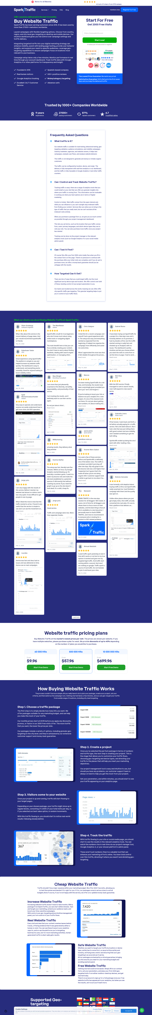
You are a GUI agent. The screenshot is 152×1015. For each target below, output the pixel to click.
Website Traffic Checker (86, 965)
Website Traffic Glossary (86, 994)
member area (115, 10)
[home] (26, 10)
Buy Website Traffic (84, 991)
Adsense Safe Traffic (84, 968)
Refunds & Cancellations (117, 977)
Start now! (100, 40)
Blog (67, 10)
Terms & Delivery (114, 972)
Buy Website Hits (83, 963)
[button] (45, 10)
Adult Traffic (81, 974)
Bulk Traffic (81, 971)
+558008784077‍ (34, 973)
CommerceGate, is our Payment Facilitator (57, 984)
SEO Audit (80, 996)
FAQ (61, 10)
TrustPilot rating (111, 117)
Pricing (54, 10)
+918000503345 (30, 979)
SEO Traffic (81, 985)
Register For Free (129, 10)
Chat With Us (50, 963)
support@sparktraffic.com (39, 916)
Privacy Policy (113, 974)
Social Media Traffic (84, 977)
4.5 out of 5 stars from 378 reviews (109, 4)
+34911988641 (30, 966)
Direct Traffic (82, 980)
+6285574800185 (34, 976)
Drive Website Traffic (84, 988)
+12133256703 (29, 963)
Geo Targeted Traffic (85, 982)
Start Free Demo (41, 568)
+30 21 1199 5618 (32, 969)
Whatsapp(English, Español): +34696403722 (55, 972)
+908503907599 (32, 982)
